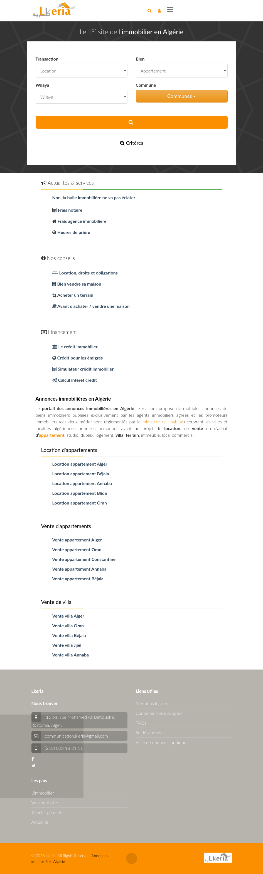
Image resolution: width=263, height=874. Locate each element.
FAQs (141, 722)
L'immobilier (42, 792)
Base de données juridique (161, 742)
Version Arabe (44, 802)
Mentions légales (152, 703)
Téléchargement (46, 812)
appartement (52, 435)
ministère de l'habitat (163, 421)
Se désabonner (150, 732)
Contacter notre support (159, 713)
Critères (131, 143)
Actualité (39, 822)
